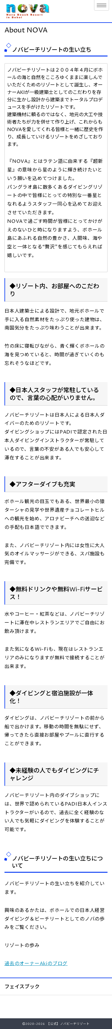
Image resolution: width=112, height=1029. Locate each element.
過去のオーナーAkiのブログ (35, 963)
